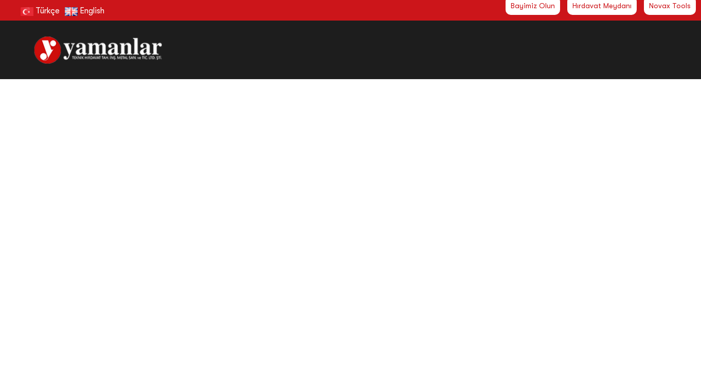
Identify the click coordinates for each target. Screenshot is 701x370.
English (84, 10)
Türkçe (40, 10)
